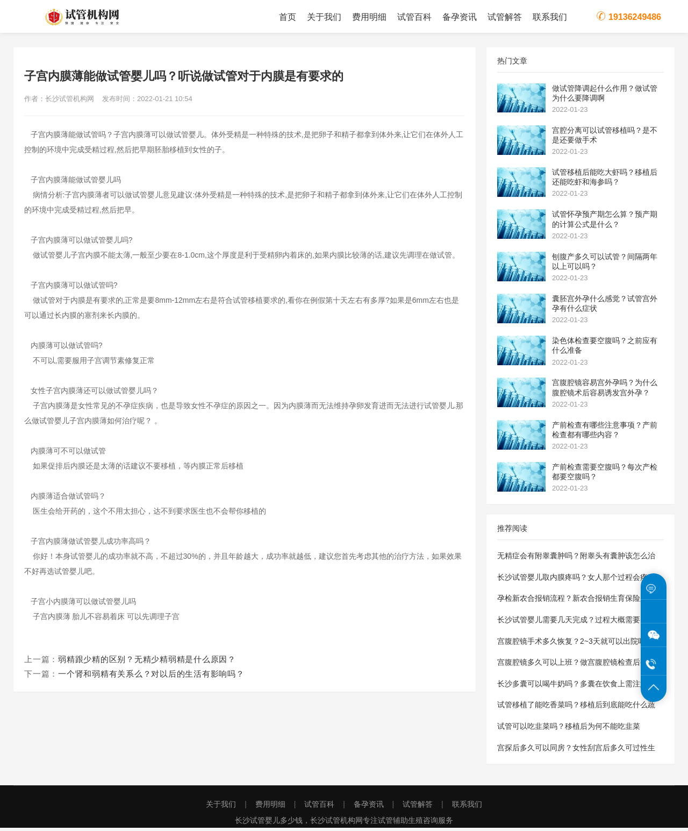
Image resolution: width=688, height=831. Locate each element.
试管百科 (414, 17)
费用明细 (369, 17)
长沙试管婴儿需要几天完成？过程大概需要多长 (576, 622)
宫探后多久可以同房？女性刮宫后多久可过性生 (576, 750)
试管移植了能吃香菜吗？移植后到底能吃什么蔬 (576, 708)
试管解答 (505, 17)
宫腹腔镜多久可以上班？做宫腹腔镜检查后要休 (576, 665)
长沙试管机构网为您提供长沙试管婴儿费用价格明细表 (102, 17)
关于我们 (324, 17)
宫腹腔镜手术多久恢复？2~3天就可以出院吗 (571, 644)
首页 (287, 17)
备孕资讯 (459, 17)
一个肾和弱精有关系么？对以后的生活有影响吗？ (151, 676)
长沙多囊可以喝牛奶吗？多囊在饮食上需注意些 (576, 686)
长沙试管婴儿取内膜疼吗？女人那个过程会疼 (572, 580)
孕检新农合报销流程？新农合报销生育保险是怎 (576, 601)
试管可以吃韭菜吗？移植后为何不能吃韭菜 (568, 729)
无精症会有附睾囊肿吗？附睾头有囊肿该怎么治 (576, 559)
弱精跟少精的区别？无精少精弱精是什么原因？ (147, 662)
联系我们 (550, 17)
